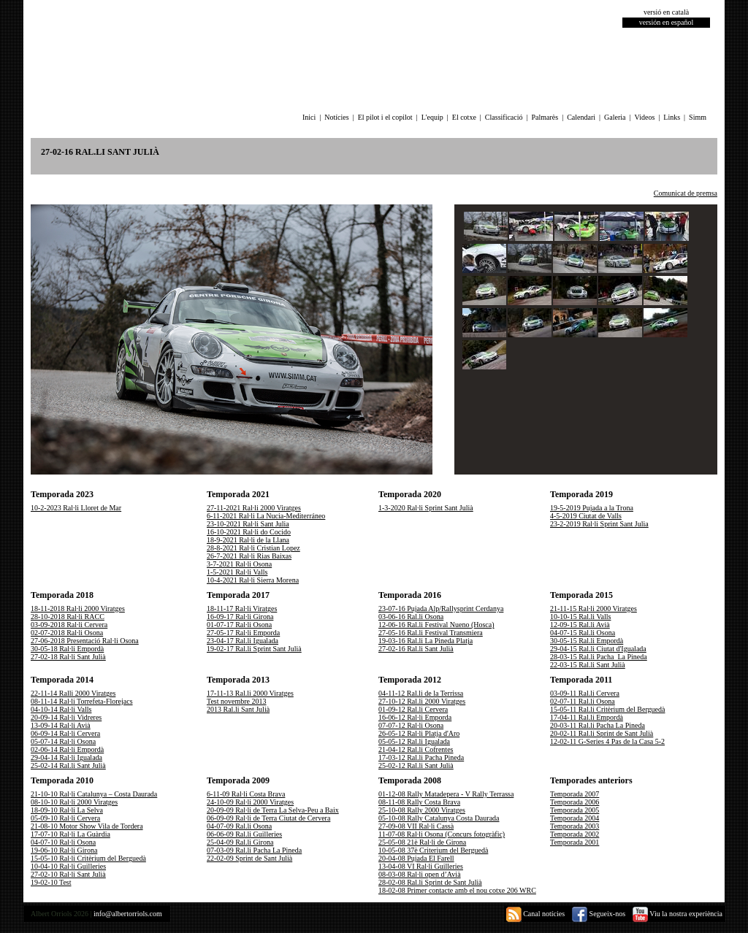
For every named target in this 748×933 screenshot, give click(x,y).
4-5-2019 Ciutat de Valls (586, 516)
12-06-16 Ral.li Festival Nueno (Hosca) (436, 625)
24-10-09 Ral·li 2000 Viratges (250, 802)
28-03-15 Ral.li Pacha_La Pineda (598, 657)
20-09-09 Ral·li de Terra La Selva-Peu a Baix (273, 810)
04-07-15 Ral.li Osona (582, 633)
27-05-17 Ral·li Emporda (243, 633)
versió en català (666, 12)
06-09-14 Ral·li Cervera (65, 733)
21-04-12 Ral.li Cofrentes (415, 749)
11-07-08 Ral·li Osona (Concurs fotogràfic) (441, 834)
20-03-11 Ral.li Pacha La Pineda (597, 725)
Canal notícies (535, 914)
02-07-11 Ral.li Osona (582, 701)
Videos (645, 117)
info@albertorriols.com (128, 914)
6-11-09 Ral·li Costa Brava (246, 794)
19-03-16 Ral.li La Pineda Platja (425, 641)
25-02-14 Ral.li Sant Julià (68, 765)
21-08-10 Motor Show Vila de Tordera (87, 826)
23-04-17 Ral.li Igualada (242, 641)
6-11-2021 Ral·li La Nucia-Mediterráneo (266, 516)
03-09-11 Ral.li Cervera (584, 693)
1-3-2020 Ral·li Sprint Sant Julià (425, 508)
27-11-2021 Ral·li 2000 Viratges (254, 508)
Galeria (614, 117)
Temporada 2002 (574, 834)
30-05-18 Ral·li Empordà (67, 649)
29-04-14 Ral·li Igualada (66, 757)
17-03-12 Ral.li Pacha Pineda (421, 757)
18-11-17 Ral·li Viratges (242, 608)
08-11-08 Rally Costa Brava (419, 802)
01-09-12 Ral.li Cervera (413, 709)
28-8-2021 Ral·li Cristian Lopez (253, 548)
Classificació (504, 117)
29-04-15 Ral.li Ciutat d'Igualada (598, 649)
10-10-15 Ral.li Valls (580, 617)
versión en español (666, 22)
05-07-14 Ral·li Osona (63, 741)
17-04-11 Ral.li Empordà (586, 717)
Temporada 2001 (574, 842)
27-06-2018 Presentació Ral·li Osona (85, 641)
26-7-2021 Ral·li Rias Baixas (249, 556)
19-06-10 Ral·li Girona (64, 850)
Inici (309, 117)
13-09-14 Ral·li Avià (61, 725)
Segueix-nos (598, 914)
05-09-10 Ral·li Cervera (65, 818)
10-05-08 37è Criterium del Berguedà (433, 850)
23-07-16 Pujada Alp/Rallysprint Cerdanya (440, 608)
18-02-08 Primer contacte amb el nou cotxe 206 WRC (457, 890)
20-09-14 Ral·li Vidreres (66, 717)
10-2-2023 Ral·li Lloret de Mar (76, 508)
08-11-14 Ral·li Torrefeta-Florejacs (82, 701)
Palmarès (545, 117)
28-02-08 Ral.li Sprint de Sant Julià (430, 882)
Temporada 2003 (574, 826)
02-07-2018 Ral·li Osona (67, 633)
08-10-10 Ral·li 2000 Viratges (74, 802)
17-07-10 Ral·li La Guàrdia (70, 834)
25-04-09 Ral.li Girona (240, 842)
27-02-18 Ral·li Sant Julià (68, 657)
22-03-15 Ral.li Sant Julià (587, 665)
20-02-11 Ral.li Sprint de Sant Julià (601, 733)
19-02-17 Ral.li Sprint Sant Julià (254, 649)
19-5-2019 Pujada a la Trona (591, 508)
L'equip (432, 117)
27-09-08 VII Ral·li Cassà (416, 826)
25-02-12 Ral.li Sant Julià (416, 765)
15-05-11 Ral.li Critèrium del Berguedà (607, 709)
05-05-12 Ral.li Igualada (414, 741)
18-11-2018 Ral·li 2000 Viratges (78, 608)
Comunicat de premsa (685, 193)
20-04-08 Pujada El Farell (416, 858)
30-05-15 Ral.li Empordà (586, 641)
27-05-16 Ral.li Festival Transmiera (430, 633)
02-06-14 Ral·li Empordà (67, 749)
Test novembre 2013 (237, 701)
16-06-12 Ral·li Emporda (414, 717)
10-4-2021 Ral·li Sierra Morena (253, 580)
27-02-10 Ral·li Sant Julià (68, 874)
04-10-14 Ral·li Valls (61, 709)
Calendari (581, 117)
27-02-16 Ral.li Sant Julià (416, 649)
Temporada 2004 (574, 818)
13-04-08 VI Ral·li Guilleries (420, 866)
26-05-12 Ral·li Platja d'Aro (418, 733)
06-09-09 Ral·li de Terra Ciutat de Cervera (268, 818)
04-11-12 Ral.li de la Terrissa (420, 693)
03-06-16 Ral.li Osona (410, 617)
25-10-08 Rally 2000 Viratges (421, 810)
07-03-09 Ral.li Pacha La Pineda (254, 850)
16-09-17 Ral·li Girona (240, 617)
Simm (697, 117)
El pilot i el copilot (385, 117)
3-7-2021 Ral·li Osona (239, 564)
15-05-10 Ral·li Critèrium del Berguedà (88, 858)
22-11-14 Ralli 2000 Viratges (73, 693)
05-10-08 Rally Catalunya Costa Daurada (439, 818)
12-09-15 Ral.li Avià (580, 625)
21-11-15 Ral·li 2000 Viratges (593, 608)
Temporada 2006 (574, 802)
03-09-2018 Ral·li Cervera (69, 625)
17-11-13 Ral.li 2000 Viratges (250, 693)
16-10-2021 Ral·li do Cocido (249, 532)
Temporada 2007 (574, 794)
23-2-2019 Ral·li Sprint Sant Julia (599, 524)
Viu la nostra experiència (677, 914)
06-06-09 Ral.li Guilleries (244, 834)
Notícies (336, 117)
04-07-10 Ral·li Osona (63, 842)
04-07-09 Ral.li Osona (239, 826)
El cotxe (464, 117)
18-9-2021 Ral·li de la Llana (248, 540)
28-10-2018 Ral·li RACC (67, 617)
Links (671, 117)
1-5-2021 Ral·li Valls (237, 572)
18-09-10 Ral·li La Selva (67, 810)
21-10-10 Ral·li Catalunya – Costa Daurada (94, 794)
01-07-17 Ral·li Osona (239, 625)
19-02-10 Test (51, 882)
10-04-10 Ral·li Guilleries (68, 866)
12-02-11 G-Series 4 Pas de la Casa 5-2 (607, 741)
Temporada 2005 (574, 810)
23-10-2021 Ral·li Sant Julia (248, 524)
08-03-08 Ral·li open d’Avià (419, 874)
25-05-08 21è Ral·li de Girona (422, 842)
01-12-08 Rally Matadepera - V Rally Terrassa (446, 794)
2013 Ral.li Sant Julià (238, 709)
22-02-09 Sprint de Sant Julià (249, 858)
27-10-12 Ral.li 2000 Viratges (421, 701)
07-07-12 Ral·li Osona (410, 725)
